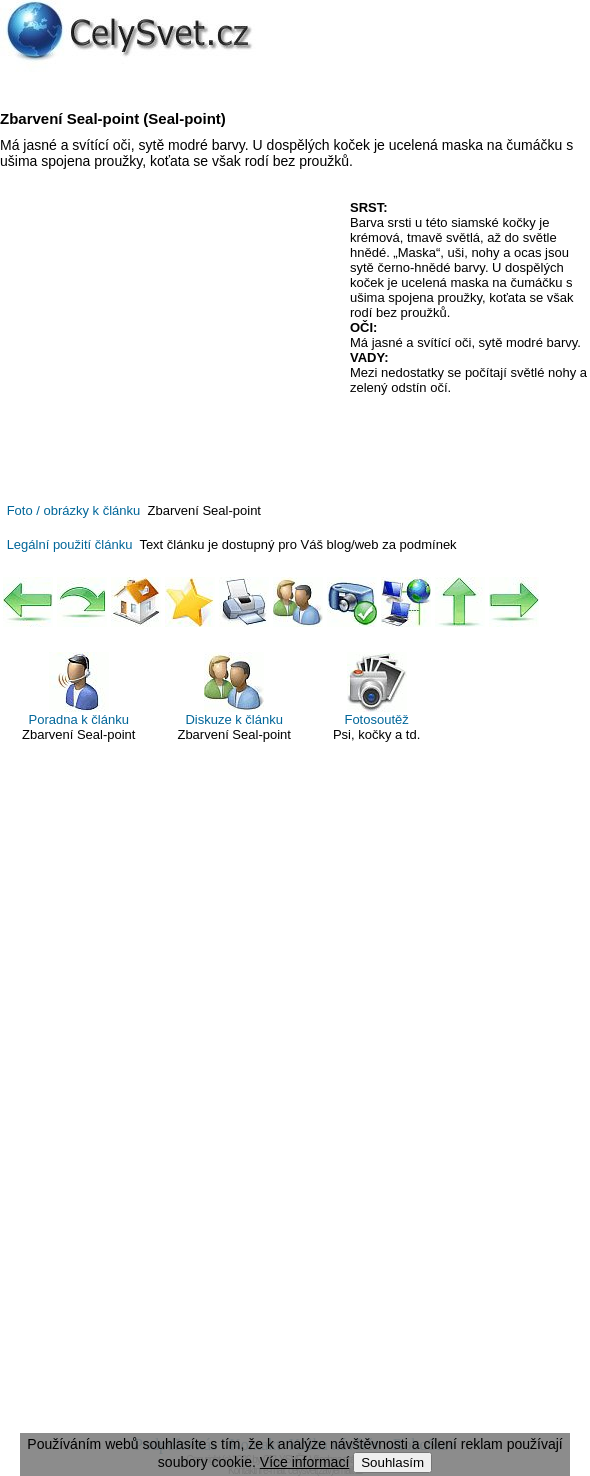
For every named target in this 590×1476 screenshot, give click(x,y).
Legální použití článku (70, 544)
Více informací (304, 1462)
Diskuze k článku (234, 689)
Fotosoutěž (376, 689)
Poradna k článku (79, 689)
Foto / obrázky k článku (74, 510)
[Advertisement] (168, 345)
